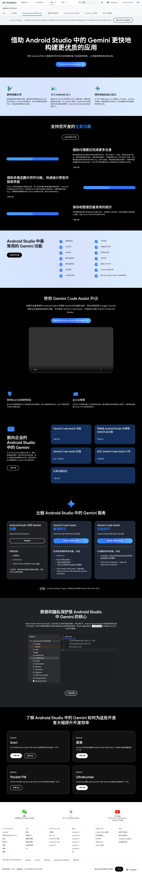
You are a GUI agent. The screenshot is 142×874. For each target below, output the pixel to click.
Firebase (47, 860)
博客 (3, 848)
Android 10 (75, 848)
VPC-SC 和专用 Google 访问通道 (69, 565)
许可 (13, 869)
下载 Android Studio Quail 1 (71, 64)
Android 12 (75, 842)
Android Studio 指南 (101, 832)
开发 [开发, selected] (52, 2)
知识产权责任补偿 (64, 562)
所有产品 (76, 860)
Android (5, 832)
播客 (3, 852)
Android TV (52, 845)
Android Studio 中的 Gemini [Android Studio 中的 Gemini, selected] (32, 13)
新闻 (3, 845)
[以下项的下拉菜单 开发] (56, 2)
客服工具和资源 (53, 13)
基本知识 (24, 2)
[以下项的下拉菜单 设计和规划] (45, 2)
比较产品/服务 (58, 459)
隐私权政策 (29, 845)
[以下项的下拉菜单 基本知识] (30, 2)
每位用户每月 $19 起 (71, 541)
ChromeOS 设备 (54, 839)
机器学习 (28, 835)
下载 (3, 13)
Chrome (37, 860)
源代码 (4, 842)
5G (27, 848)
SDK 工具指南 (107, 13)
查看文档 (56, 439)
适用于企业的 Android (9, 835)
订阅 (119, 869)
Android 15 (75, 832)
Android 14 (75, 835)
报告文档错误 (123, 835)
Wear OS (52, 835)
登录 (138, 2)
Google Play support (125, 839)
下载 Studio (99, 842)
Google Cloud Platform (61, 860)
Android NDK (99, 845)
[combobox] (88, 2)
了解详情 (76, 167)
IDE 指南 (14, 13)
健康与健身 (29, 839)
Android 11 (75, 845)
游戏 (27, 832)
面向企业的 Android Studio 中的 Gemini (71, 320)
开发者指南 (99, 835)
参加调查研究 (123, 842)
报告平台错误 (123, 832)
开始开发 (100, 439)
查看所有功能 (14, 255)
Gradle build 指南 (91, 13)
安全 (3, 839)
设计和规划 (39, 2)
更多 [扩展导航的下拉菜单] (63, 2)
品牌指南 (19, 869)
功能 (37, 564)
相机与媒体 (29, 842)
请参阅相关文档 (70, 137)
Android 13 (75, 839)
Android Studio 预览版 (71, 13)
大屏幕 (51, 832)
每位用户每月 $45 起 (115, 541)
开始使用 (100, 459)
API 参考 (98, 839)
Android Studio (128, 2)
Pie (73, 852)
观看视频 (30, 756)
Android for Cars (54, 842)
